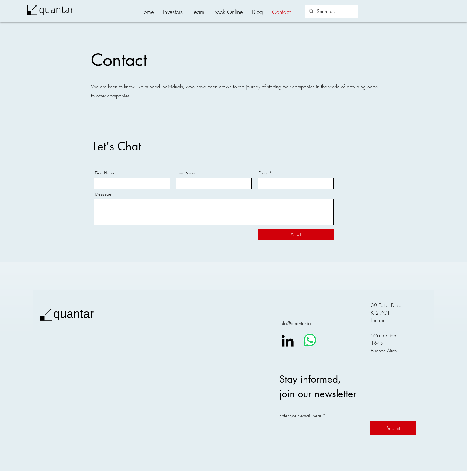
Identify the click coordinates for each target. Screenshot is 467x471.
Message (103, 194)
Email (263, 173)
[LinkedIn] (287, 340)
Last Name (186, 173)
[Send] (296, 234)
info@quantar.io (295, 323)
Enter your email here (300, 415)
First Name (105, 173)
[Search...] (331, 11)
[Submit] (393, 428)
